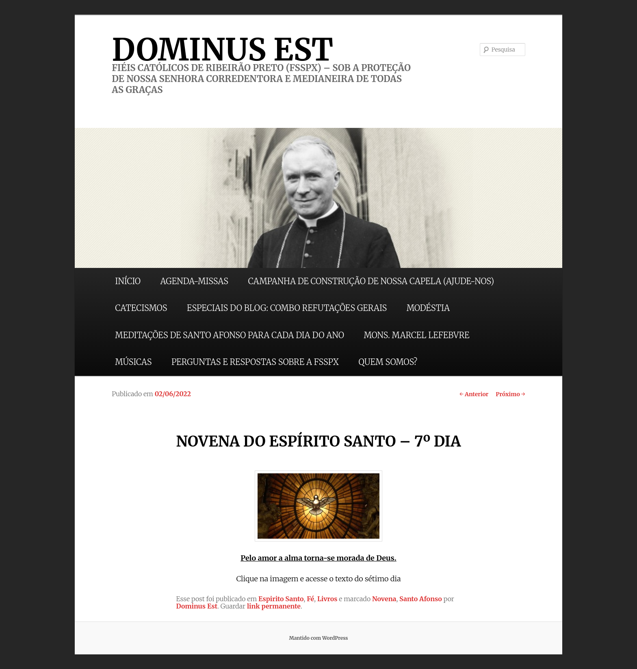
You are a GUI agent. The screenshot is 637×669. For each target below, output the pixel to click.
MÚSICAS (133, 362)
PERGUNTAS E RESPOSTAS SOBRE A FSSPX (255, 362)
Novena (384, 599)
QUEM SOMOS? (387, 362)
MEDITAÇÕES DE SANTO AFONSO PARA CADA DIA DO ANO (229, 335)
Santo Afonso (420, 599)
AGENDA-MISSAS (194, 281)
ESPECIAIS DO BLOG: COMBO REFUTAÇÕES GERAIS (287, 308)
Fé (310, 599)
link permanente (274, 606)
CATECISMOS (141, 308)
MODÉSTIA (428, 308)
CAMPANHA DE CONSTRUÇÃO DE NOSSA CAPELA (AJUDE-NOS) (371, 281)
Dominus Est (196, 606)
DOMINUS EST (222, 49)
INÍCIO (128, 281)
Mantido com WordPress (318, 638)
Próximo (510, 394)
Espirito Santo (280, 599)
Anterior (473, 394)
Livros (327, 599)
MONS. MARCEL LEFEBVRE (416, 335)
